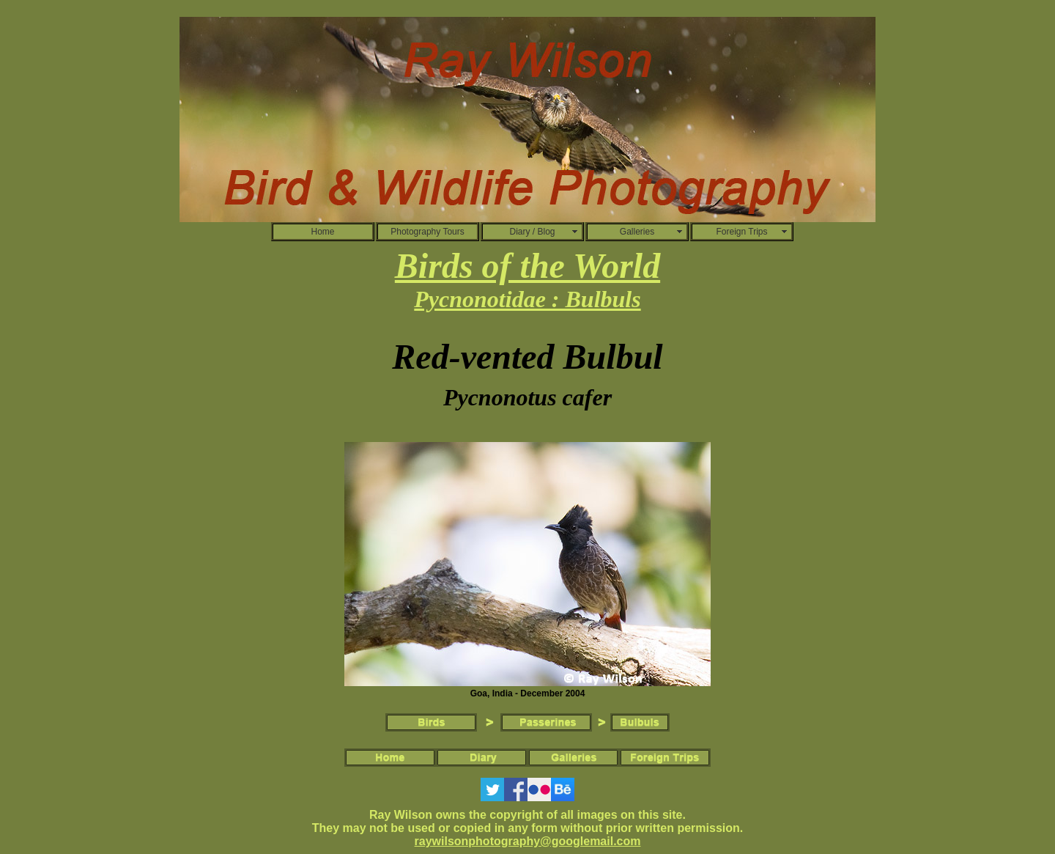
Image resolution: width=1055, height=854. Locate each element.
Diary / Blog (532, 232)
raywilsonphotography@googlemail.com (528, 841)
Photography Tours (427, 232)
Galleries (637, 232)
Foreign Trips (741, 232)
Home (322, 232)
